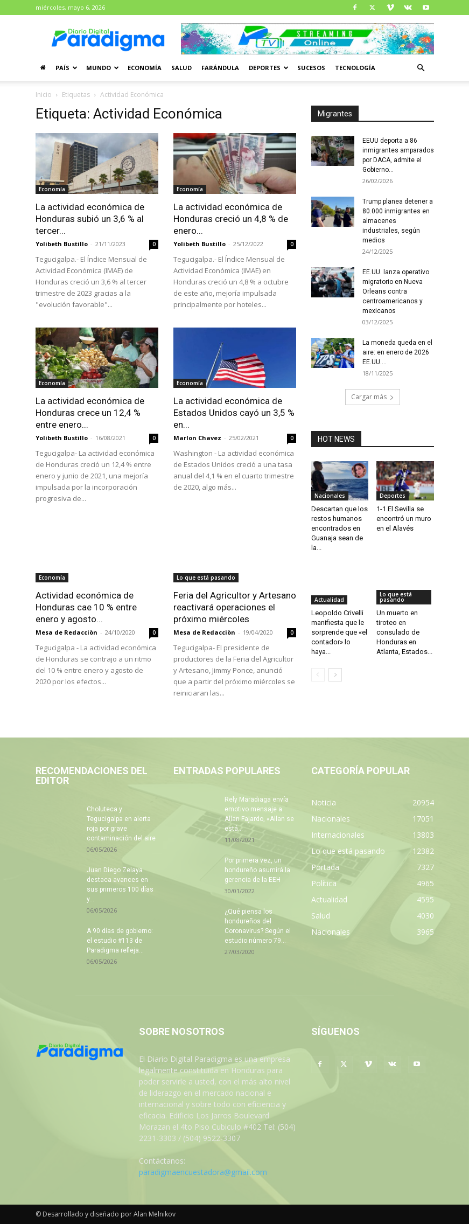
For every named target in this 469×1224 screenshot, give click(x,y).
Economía (145, 68)
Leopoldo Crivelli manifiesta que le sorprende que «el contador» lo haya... (339, 632)
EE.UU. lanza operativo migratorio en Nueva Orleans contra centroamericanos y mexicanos (395, 291)
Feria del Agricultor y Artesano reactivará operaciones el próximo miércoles (234, 607)
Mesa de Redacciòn (66, 632)
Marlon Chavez (197, 438)
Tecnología (355, 68)
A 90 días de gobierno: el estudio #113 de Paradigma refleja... (120, 940)
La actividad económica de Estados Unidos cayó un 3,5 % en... (234, 412)
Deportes (269, 68)
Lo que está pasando (206, 577)
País (66, 68)
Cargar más (372, 396)
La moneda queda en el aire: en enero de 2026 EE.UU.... (397, 352)
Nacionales (329, 495)
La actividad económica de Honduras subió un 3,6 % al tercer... (90, 218)
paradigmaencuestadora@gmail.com (203, 1172)
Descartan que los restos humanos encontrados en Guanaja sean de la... (339, 528)
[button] (421, 68)
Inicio (44, 94)
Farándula (220, 68)
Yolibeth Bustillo (62, 244)
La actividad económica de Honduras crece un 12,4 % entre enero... (90, 412)
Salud (181, 68)
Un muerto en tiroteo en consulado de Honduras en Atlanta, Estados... (404, 632)
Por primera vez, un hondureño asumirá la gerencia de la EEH (257, 870)
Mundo (102, 68)
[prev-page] (318, 674)
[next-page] (335, 674)
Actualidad (329, 599)
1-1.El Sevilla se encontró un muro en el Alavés (403, 518)
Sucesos (311, 68)
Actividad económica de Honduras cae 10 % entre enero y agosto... (86, 607)
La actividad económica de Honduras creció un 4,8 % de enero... (230, 218)
